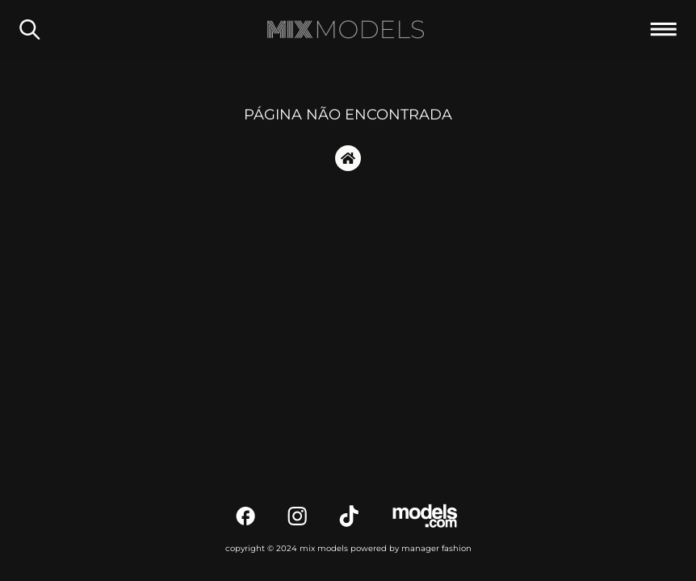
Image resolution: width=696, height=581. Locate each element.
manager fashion (436, 548)
